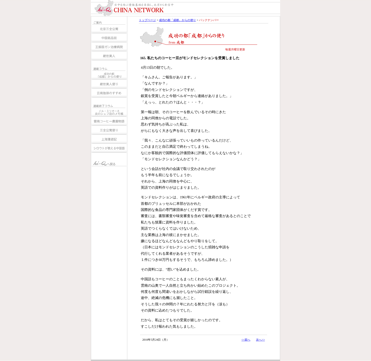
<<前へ (245, 339)
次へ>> (260, 339)
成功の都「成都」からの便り (177, 20)
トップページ (147, 20)
